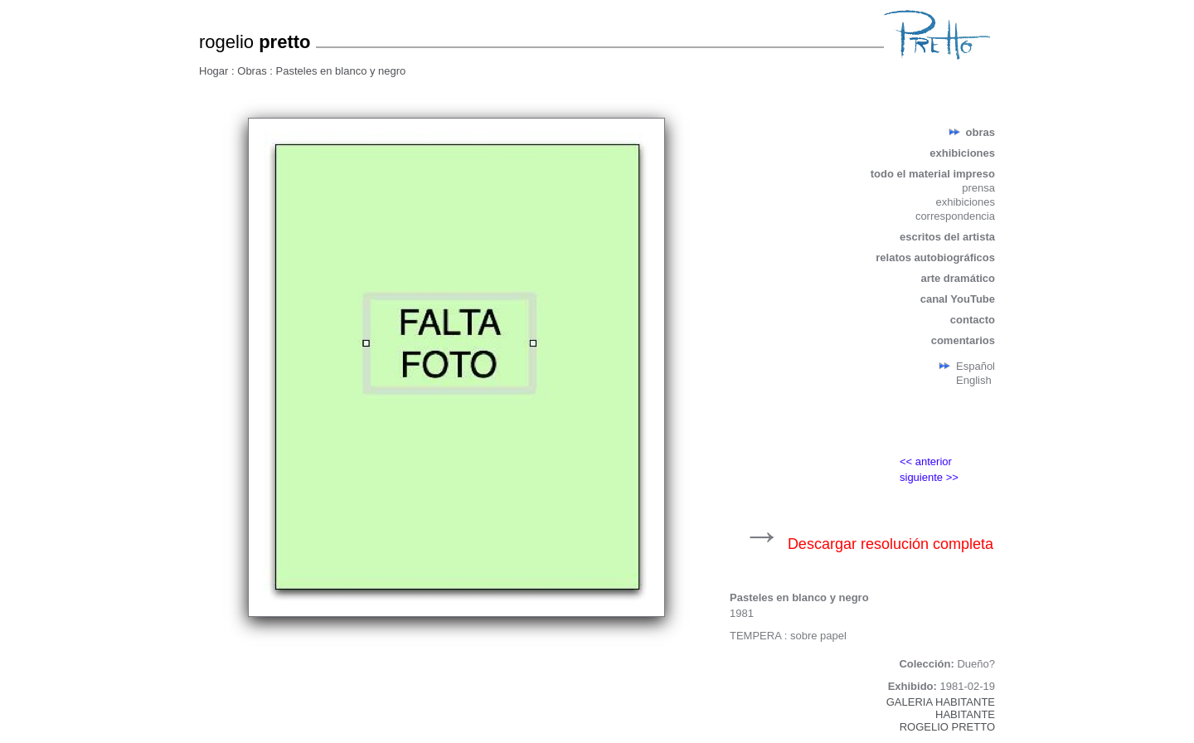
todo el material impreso (933, 174)
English (974, 380)
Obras (253, 71)
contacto (972, 319)
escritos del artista (947, 237)
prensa (978, 188)
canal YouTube (957, 299)
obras (980, 132)
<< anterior (926, 461)
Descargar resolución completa (890, 544)
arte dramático (957, 278)
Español (975, 366)
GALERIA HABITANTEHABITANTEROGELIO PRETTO (940, 714)
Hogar (215, 71)
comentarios (963, 340)
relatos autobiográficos (935, 257)
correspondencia (955, 216)
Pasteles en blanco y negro (341, 71)
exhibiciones (962, 153)
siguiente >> (929, 477)
